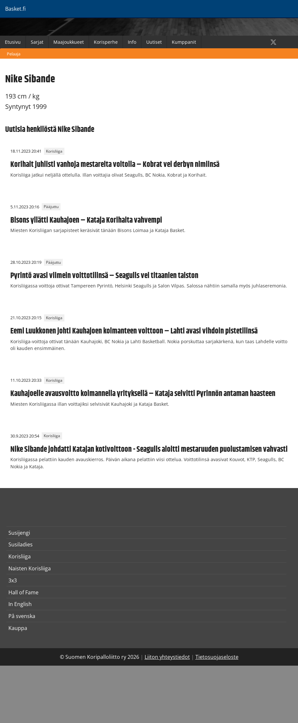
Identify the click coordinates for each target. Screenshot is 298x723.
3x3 (12, 580)
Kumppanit (184, 42)
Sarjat (37, 42)
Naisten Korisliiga (29, 568)
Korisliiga (54, 151)
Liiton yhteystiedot (167, 656)
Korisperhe (106, 42)
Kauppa (17, 628)
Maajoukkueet (68, 42)
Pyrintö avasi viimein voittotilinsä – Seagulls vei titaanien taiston (104, 276)
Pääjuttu (51, 207)
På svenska (21, 616)
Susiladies (20, 544)
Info (132, 42)
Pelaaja (13, 54)
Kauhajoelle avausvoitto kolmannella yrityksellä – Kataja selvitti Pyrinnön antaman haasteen (142, 394)
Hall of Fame (23, 592)
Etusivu (13, 42)
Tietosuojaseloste (216, 656)
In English (20, 604)
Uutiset (154, 42)
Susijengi (19, 532)
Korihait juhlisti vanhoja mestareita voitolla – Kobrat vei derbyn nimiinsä (114, 164)
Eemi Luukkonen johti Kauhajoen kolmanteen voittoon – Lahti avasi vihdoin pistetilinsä (134, 331)
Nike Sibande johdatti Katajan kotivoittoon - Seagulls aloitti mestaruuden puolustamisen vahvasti (149, 449)
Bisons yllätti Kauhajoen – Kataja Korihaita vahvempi (86, 220)
